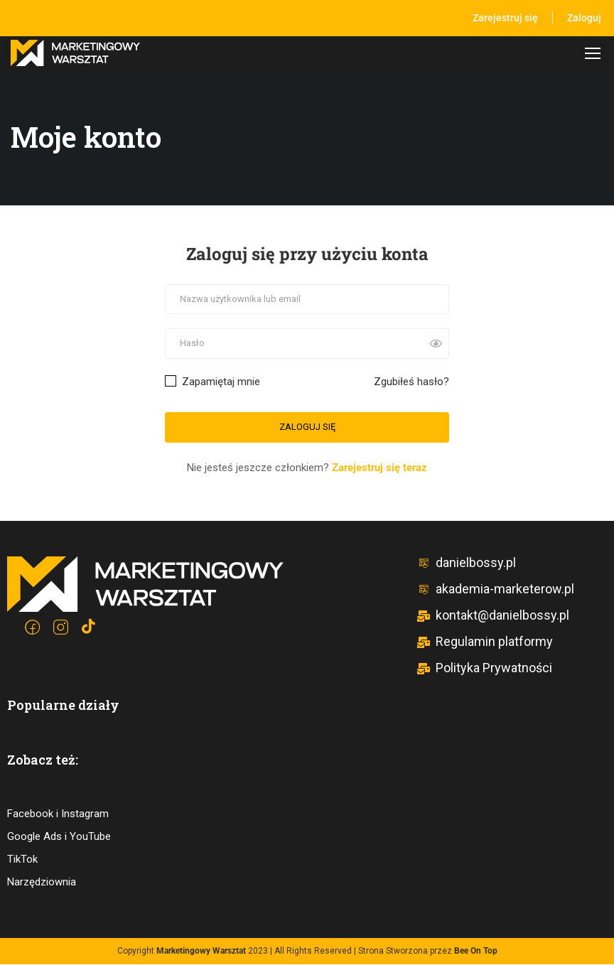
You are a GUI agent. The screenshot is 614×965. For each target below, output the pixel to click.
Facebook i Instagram (58, 814)
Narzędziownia (41, 882)
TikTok (22, 859)
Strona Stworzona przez (427, 951)
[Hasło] (307, 345)
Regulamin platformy (484, 642)
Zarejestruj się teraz (379, 468)
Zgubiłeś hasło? (411, 382)
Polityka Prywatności (484, 668)
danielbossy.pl (466, 563)
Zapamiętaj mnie (212, 382)
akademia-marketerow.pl (495, 589)
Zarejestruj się (505, 17)
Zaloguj (584, 17)
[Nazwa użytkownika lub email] (307, 300)
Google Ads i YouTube (59, 837)
